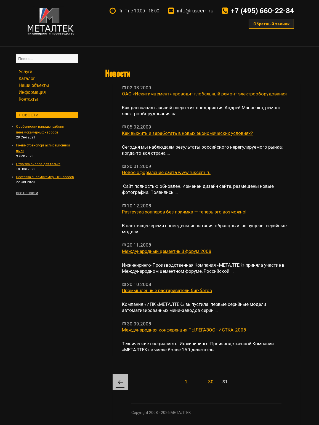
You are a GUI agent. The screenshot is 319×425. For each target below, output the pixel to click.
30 (212, 379)
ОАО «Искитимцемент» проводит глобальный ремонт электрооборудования (204, 94)
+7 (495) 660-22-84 (262, 11)
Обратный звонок (271, 24)
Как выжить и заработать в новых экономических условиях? (187, 133)
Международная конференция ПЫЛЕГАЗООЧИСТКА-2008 (184, 330)
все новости (27, 193)
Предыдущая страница (120, 382)
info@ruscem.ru (195, 10)
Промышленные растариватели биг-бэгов (167, 290)
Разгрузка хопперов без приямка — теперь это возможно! (184, 212)
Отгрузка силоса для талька (38, 164)
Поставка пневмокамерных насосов (45, 177)
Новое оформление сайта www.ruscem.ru (166, 172)
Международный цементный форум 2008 (166, 251)
